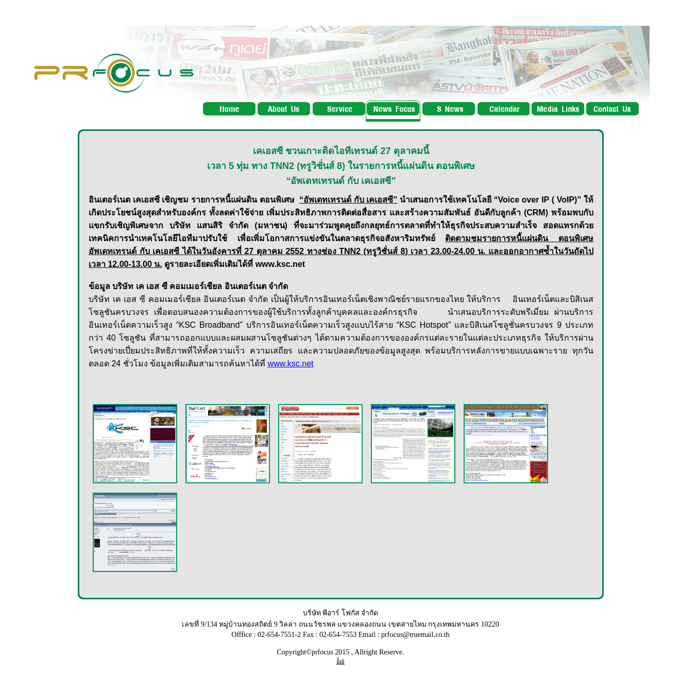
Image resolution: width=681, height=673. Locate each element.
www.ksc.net (291, 363)
